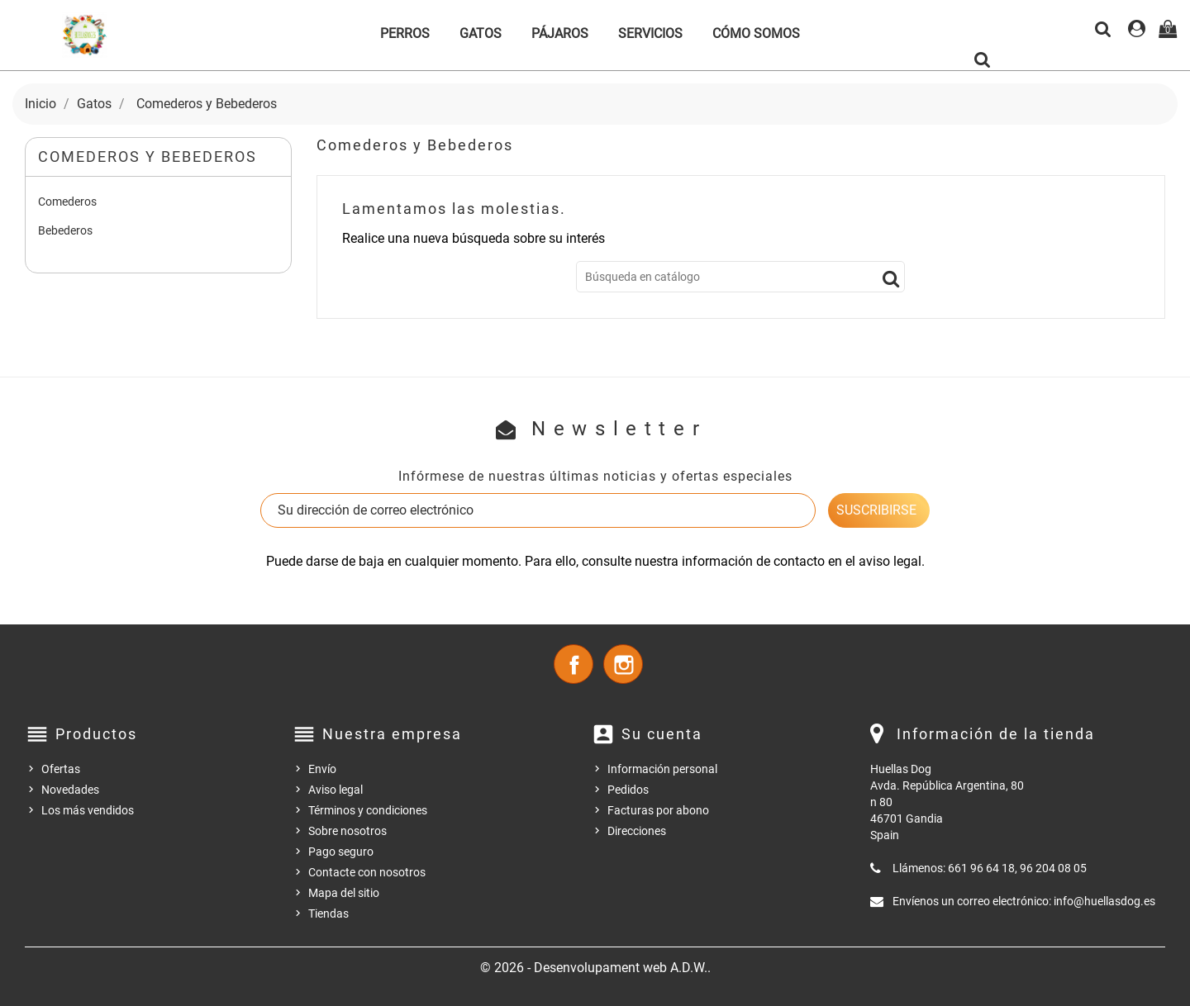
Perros (405, 33)
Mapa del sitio (343, 892)
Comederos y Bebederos (147, 156)
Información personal (662, 769)
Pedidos (628, 789)
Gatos (480, 33)
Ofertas (60, 769)
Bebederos (65, 230)
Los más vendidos (87, 810)
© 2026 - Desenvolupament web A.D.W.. (595, 967)
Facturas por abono (658, 810)
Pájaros (559, 33)
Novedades (70, 789)
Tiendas (328, 913)
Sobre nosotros (347, 831)
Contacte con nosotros (367, 872)
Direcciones (636, 831)
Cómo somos (756, 33)
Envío (322, 769)
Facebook (574, 664)
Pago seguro (341, 851)
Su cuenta (661, 734)
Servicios (650, 33)
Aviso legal (335, 789)
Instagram (623, 664)
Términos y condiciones (367, 810)
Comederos (67, 201)
